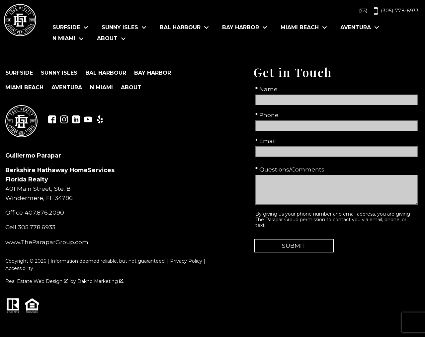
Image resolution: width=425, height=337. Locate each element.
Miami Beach (24, 87)
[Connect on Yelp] (100, 121)
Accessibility (19, 268)
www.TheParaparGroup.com (46, 241)
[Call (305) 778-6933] (395, 11)
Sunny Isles (59, 73)
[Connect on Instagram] (64, 121)
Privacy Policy (186, 261)
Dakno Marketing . (100, 281)
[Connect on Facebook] (52, 121)
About (131, 87)
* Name (266, 89)
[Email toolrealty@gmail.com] (363, 11)
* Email (265, 140)
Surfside (19, 73)
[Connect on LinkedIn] (76, 121)
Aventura (66, 87)
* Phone (267, 114)
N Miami (101, 87)
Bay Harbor (152, 73)
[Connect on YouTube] (88, 121)
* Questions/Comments (289, 169)
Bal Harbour (105, 73)
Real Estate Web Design (36, 281)
